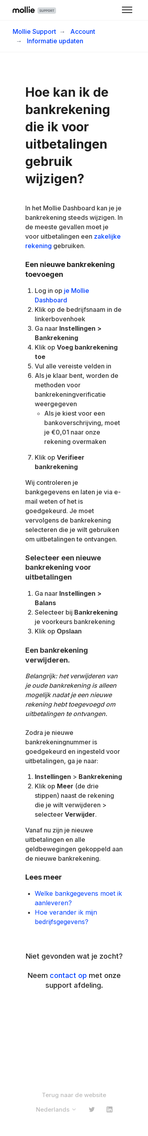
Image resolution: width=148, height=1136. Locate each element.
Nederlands (56, 1109)
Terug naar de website (74, 1095)
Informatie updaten (55, 41)
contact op (68, 975)
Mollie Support (34, 31)
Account (82, 31)
